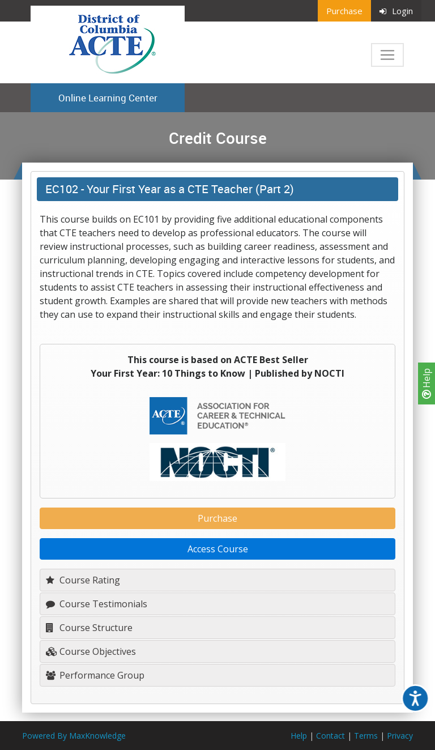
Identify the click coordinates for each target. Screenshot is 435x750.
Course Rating (83, 580)
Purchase (344, 10)
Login (396, 10)
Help (426, 383)
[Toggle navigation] (387, 55)
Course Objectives (91, 651)
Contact (330, 735)
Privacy (400, 735)
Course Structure (89, 627)
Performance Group (95, 675)
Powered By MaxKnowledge (74, 735)
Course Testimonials (96, 604)
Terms (366, 735)
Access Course (217, 549)
